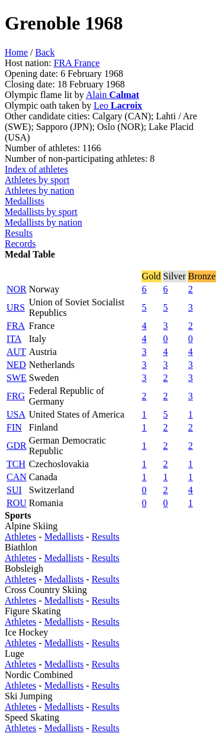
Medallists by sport (41, 212)
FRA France (77, 63)
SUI (14, 490)
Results (19, 233)
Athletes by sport (37, 180)
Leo (118, 105)
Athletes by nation (39, 190)
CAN (17, 477)
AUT (16, 352)
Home (16, 52)
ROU (17, 503)
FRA (16, 326)
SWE (17, 378)
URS (16, 307)
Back (45, 52)
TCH (16, 464)
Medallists (24, 201)
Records (20, 244)
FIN (14, 427)
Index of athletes (36, 169)
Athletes (20, 537)
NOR (17, 289)
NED (16, 365)
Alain (112, 95)
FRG (16, 396)
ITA (14, 339)
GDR (17, 446)
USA (16, 414)
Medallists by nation (43, 222)
